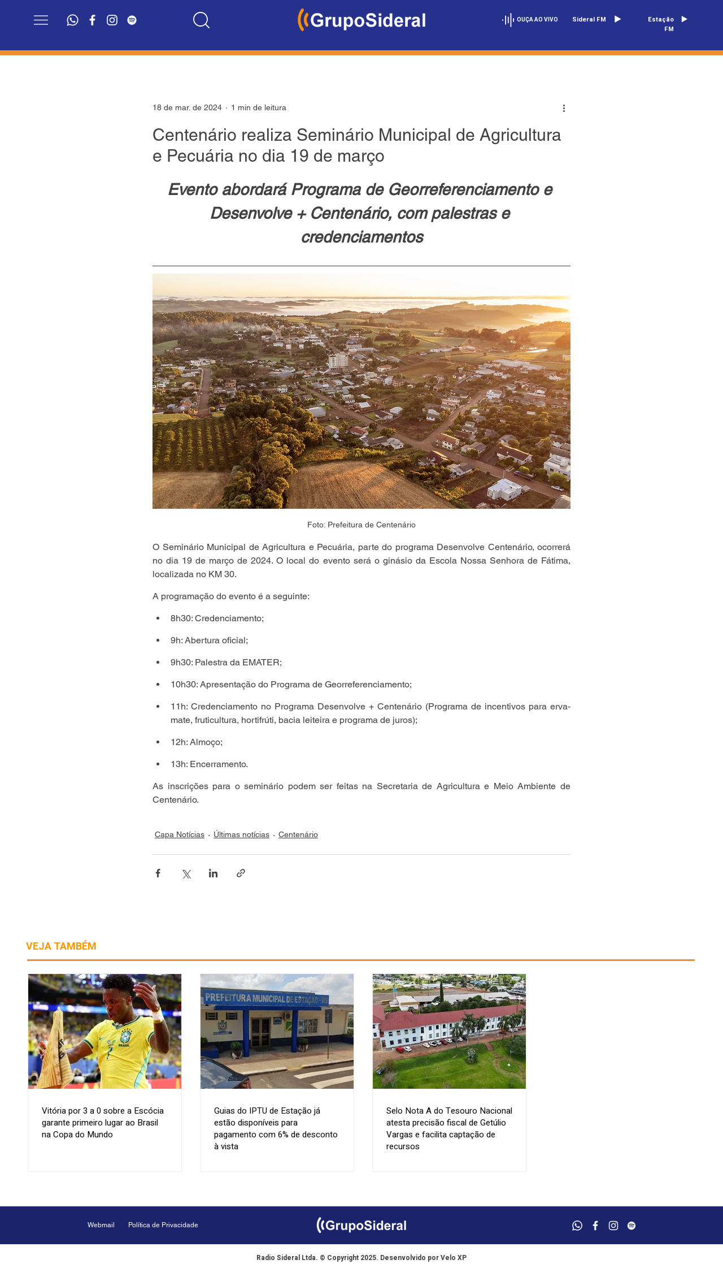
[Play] (617, 19)
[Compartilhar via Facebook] (158, 873)
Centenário (298, 834)
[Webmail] (101, 1225)
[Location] (201, 19)
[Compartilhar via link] (241, 873)
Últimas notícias (241, 834)
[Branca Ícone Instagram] (112, 20)
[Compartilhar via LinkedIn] (213, 873)
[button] (41, 20)
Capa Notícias (179, 834)
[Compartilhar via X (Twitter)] (185, 873)
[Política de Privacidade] (191, 1225)
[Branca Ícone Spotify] (132, 20)
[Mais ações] (563, 107)
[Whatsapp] (73, 20)
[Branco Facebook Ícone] (92, 20)
